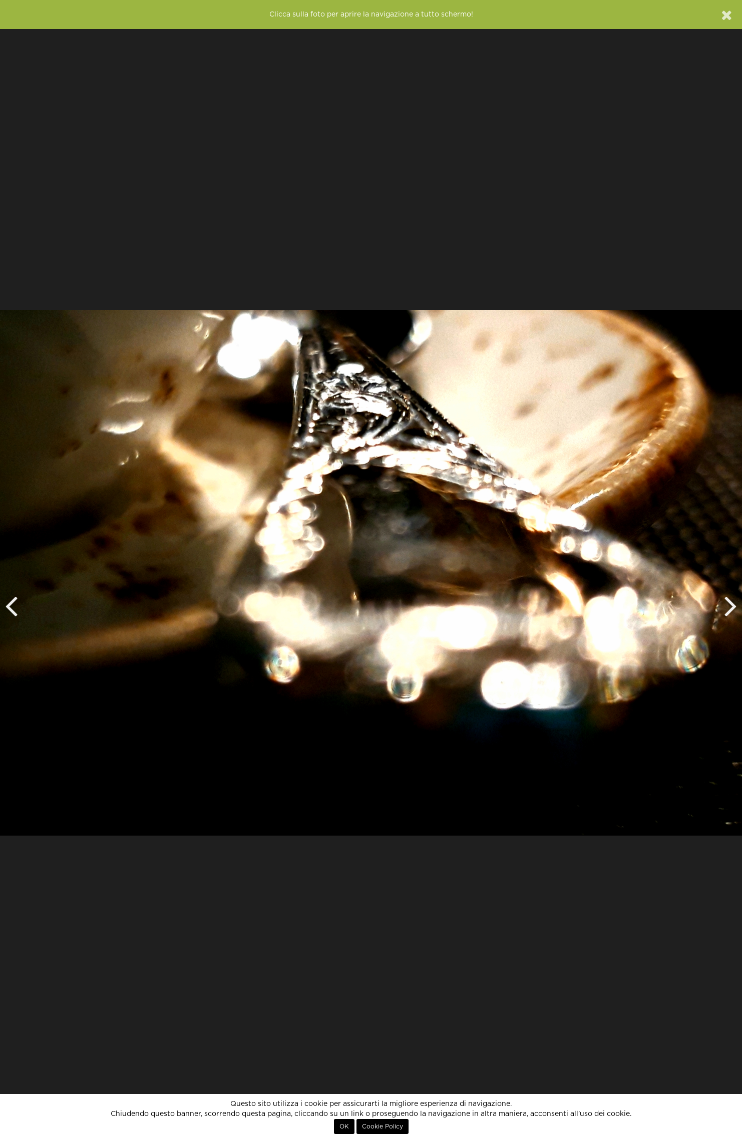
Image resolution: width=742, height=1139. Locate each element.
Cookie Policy (382, 1126)
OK (344, 1126)
